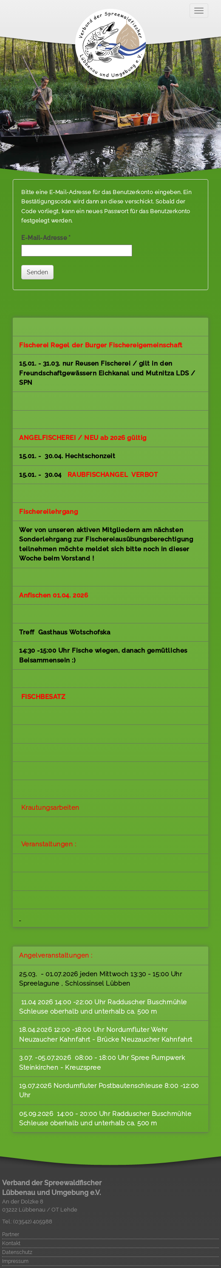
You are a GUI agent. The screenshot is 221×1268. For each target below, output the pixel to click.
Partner (10, 1234)
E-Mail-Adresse (46, 237)
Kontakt (11, 1243)
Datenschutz (17, 1252)
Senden (37, 272)
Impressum (15, 1261)
